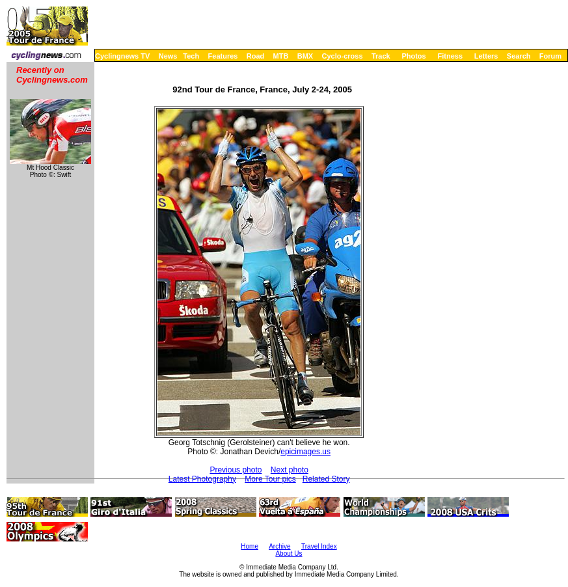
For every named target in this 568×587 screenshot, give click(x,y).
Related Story (326, 479)
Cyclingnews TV (122, 56)
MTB (281, 56)
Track (381, 56)
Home (249, 546)
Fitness (450, 56)
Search (519, 56)
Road (256, 56)
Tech (191, 56)
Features (223, 56)
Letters (486, 56)
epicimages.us (305, 451)
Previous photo (236, 469)
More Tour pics (270, 479)
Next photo (289, 469)
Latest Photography (202, 479)
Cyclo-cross (342, 56)
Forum (550, 56)
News (168, 56)
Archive (279, 546)
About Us (288, 553)
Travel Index (319, 546)
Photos (413, 56)
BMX (305, 56)
